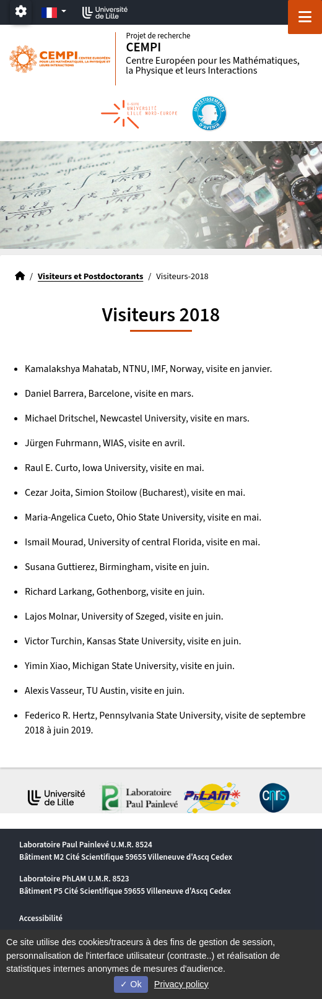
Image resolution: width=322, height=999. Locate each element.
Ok (130, 984)
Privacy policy (181, 984)
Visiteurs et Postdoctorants (90, 276)
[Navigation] (305, 17)
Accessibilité (41, 918)
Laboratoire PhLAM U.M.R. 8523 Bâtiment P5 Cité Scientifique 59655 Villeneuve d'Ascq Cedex (125, 885)
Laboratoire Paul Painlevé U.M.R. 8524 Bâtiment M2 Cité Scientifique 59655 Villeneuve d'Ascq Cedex (125, 851)
